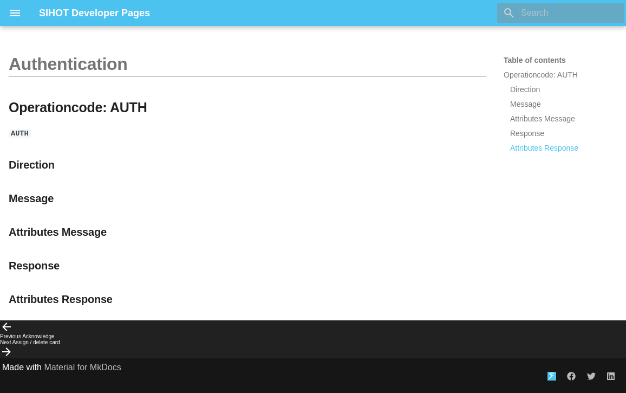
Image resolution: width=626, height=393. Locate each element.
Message (525, 104)
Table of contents (535, 60)
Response (527, 133)
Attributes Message (542, 118)
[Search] (560, 13)
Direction (525, 89)
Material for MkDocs (82, 367)
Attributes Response (544, 148)
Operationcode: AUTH (541, 74)
